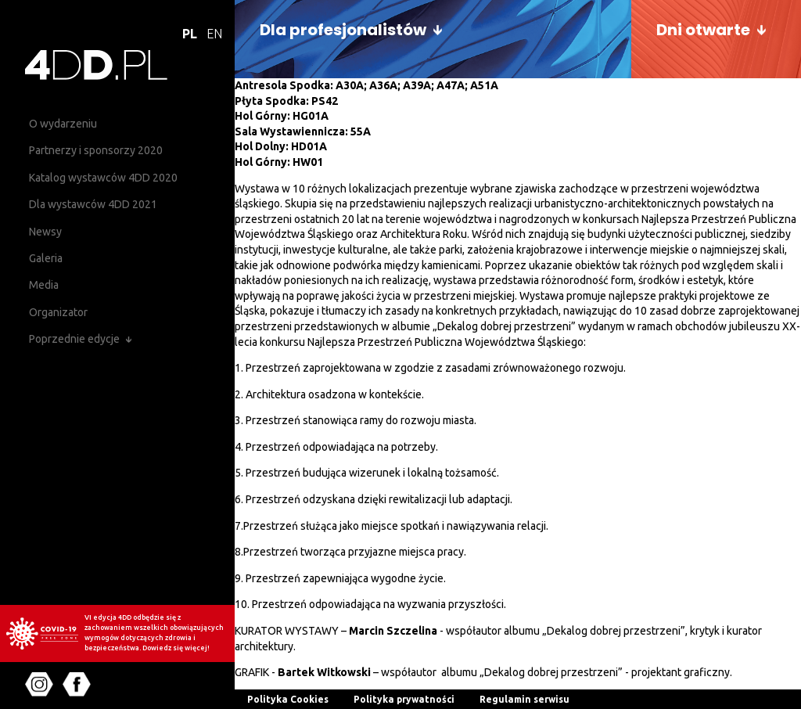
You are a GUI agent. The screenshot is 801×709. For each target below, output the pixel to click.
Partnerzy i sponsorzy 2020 (96, 150)
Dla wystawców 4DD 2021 (93, 204)
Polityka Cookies (288, 699)
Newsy (45, 231)
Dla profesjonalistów (343, 30)
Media (44, 285)
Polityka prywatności (404, 699)
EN (214, 34)
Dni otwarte (703, 30)
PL (189, 34)
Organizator (58, 312)
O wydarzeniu (63, 123)
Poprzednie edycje (74, 339)
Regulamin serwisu (524, 699)
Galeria (46, 258)
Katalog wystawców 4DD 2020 (103, 177)
